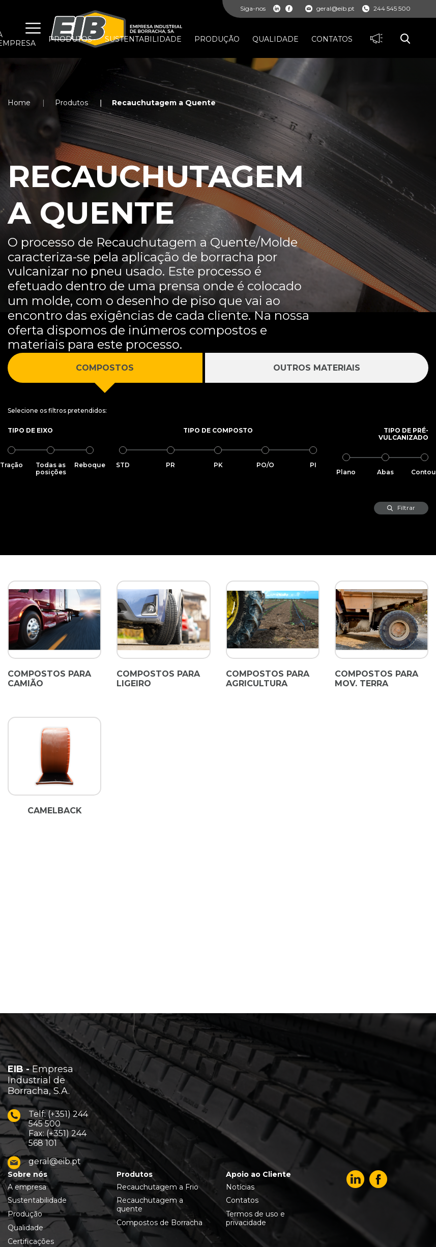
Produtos (71, 102)
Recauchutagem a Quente (164, 102)
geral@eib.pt (330, 8)
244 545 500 (386, 8)
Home (19, 102)
